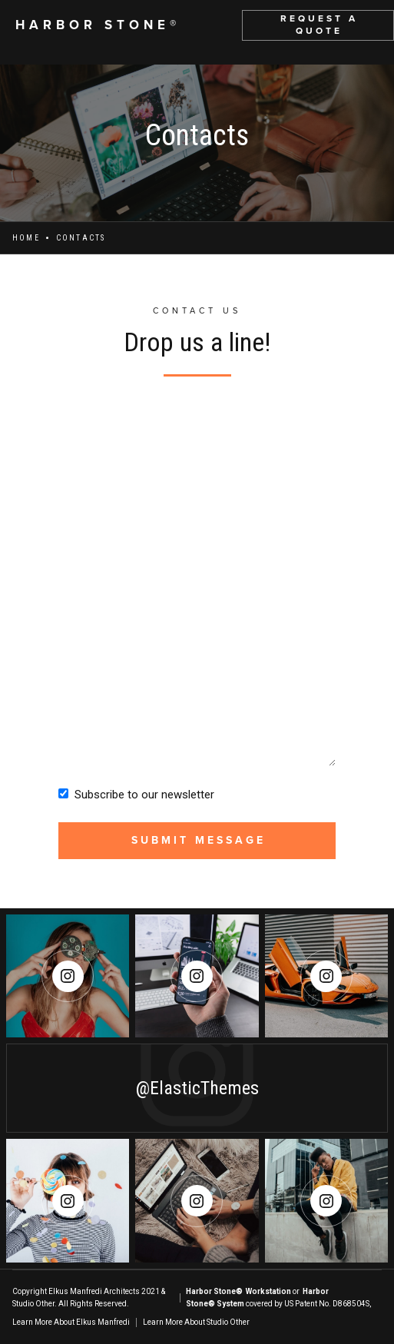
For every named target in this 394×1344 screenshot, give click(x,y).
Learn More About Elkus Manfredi (71, 1322)
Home (26, 238)
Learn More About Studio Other (196, 1322)
